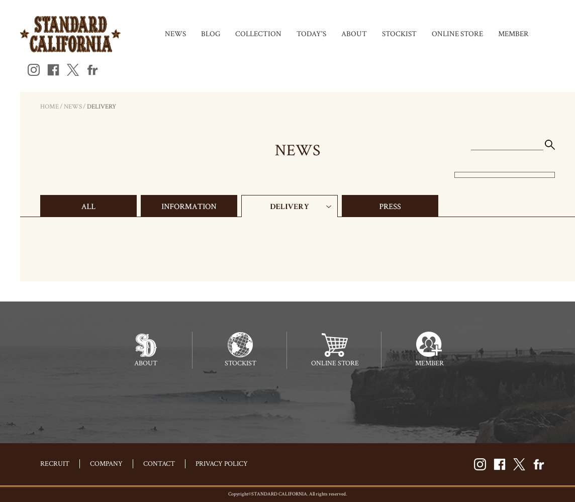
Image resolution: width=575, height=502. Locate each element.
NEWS (175, 34)
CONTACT (159, 463)
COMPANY (106, 463)
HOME (49, 107)
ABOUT (354, 34)
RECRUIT (54, 463)
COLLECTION (258, 34)
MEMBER (513, 34)
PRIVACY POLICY (222, 463)
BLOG (210, 34)
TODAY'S (311, 34)
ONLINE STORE (457, 34)
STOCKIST (399, 34)
